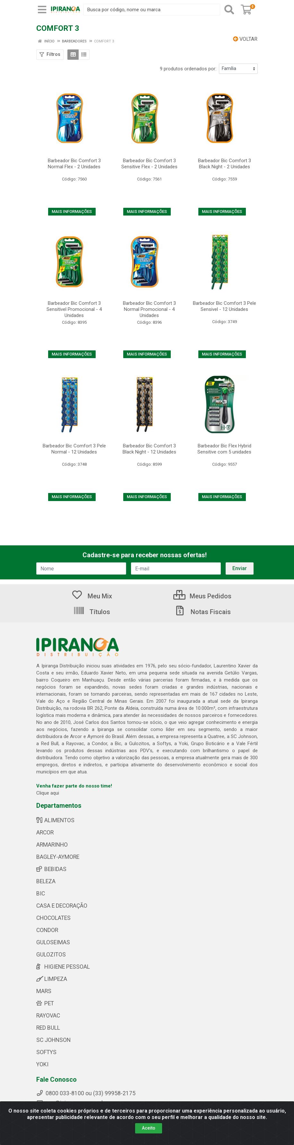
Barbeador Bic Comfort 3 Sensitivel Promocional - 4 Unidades (74, 309)
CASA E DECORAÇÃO (61, 906)
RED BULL (48, 1028)
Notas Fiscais (202, 612)
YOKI (42, 1064)
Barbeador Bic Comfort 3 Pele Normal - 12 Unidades (74, 449)
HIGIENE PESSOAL (63, 967)
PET (45, 1003)
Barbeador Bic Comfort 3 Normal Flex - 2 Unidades (74, 164)
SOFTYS (46, 1052)
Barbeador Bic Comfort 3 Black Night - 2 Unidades (224, 164)
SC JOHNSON (53, 1040)
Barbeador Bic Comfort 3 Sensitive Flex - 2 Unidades (149, 164)
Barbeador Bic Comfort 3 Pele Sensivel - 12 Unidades (224, 306)
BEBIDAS (51, 869)
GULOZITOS (51, 954)
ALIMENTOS (55, 820)
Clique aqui (47, 793)
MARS (43, 991)
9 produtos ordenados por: (188, 69)
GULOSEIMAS (53, 942)
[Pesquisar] (229, 9)
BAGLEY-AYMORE (57, 857)
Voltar (245, 39)
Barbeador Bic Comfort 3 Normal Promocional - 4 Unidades (149, 309)
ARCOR (45, 832)
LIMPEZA (51, 979)
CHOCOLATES (53, 918)
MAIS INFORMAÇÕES (72, 211)
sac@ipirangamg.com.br (71, 1103)
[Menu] (42, 9)
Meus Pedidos (202, 596)
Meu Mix (91, 596)
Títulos (91, 612)
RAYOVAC (48, 1015)
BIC (40, 893)
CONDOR (47, 930)
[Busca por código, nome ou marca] (151, 9)
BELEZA (46, 881)
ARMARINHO (52, 844)
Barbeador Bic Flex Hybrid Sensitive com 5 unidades (224, 449)
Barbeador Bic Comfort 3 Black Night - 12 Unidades (149, 449)
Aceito (148, 1132)
